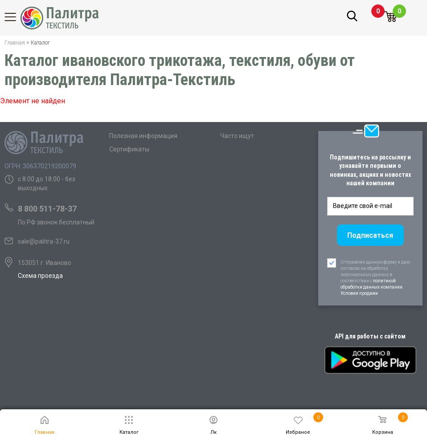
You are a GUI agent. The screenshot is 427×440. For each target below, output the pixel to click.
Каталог (15, 16)
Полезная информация (143, 135)
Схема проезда (40, 275)
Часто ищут (237, 135)
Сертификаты (129, 149)
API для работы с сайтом (370, 336)
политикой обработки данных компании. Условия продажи (372, 287)
